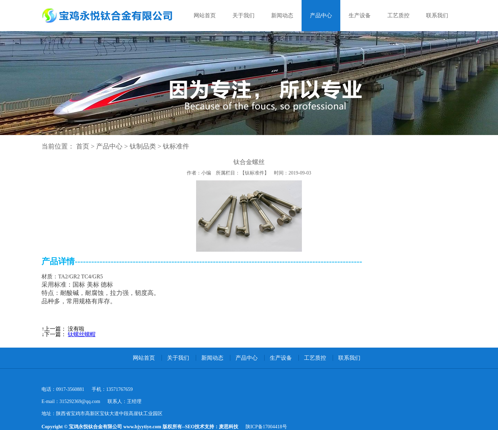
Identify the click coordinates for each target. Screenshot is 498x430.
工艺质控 (398, 15)
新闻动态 (282, 15)
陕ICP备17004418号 (266, 426)
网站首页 (205, 15)
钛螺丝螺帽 (81, 334)
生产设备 (360, 15)
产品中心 (321, 15)
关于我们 (243, 15)
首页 (82, 146)
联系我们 (437, 15)
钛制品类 (143, 146)
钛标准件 (176, 146)
